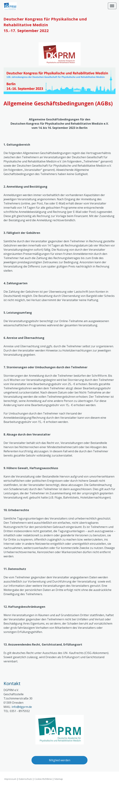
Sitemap (58, 778)
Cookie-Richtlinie (43, 778)
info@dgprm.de (22, 707)
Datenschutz (25, 778)
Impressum (10, 778)
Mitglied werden (59, 760)
